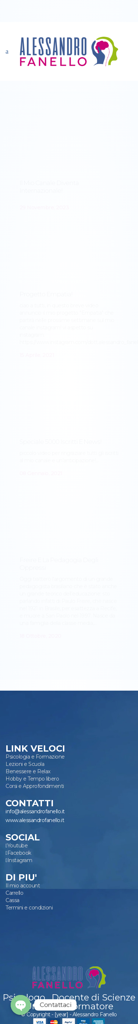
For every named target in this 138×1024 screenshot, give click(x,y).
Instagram (19, 860)
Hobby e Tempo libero (32, 778)
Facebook (19, 853)
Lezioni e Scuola (25, 764)
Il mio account (23, 885)
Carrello (14, 893)
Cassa (13, 900)
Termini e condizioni (29, 907)
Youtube (17, 845)
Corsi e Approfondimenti (35, 786)
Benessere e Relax (28, 771)
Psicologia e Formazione (35, 756)
